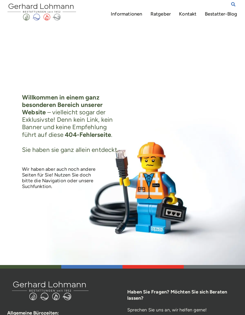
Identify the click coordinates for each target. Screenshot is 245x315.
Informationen (126, 14)
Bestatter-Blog (221, 14)
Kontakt (188, 14)
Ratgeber (160, 14)
